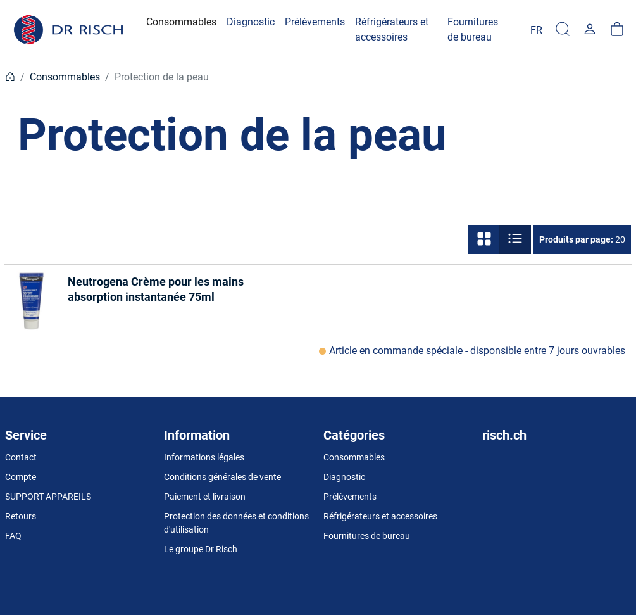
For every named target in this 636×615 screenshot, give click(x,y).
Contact (21, 457)
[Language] (536, 29)
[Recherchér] (563, 29)
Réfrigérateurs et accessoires (380, 516)
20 (582, 239)
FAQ (13, 536)
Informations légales (204, 457)
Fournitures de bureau (366, 536)
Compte (20, 477)
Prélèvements (350, 496)
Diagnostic (344, 477)
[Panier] (617, 29)
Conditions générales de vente (222, 477)
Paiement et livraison (205, 496)
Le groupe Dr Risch (200, 549)
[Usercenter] (590, 29)
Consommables (65, 77)
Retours (20, 516)
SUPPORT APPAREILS (48, 496)
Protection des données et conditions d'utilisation (236, 523)
